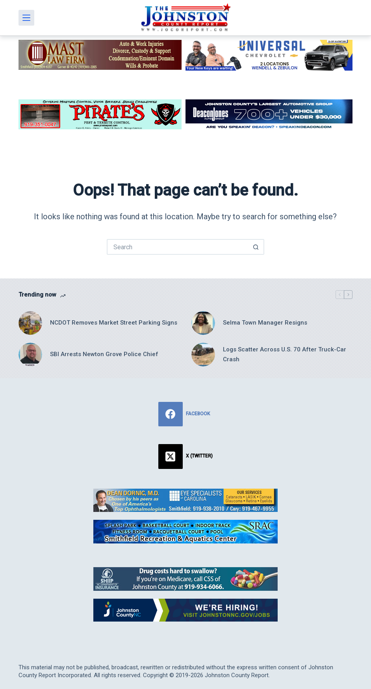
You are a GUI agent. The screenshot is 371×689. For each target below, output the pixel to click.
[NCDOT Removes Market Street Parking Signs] (30, 323)
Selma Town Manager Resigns (265, 322)
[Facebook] (185, 414)
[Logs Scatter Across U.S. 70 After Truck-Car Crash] (203, 354)
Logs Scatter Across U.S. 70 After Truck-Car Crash (284, 354)
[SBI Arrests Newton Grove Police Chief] (30, 354)
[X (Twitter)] (185, 456)
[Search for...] (178, 247)
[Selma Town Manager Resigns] (203, 323)
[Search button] (256, 247)
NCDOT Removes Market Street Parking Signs (113, 322)
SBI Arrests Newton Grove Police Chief (104, 354)
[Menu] (26, 18)
